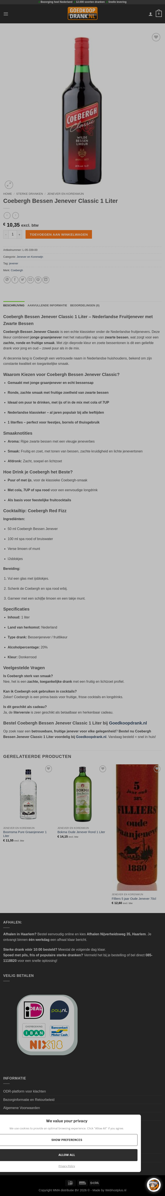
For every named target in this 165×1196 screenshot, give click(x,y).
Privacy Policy (66, 1166)
